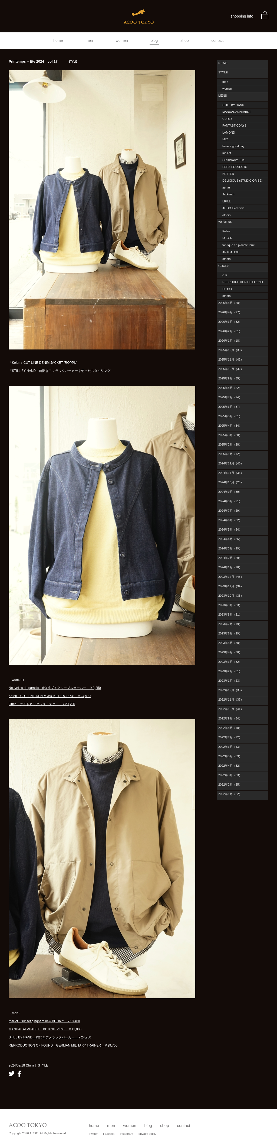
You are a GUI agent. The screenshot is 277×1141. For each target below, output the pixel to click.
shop (184, 40)
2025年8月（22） (230, 387)
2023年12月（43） (230, 576)
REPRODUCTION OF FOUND (242, 282)
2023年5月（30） (230, 642)
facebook (19, 1074)
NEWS (222, 62)
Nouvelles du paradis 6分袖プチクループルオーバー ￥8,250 (55, 688)
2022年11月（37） (230, 699)
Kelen (226, 231)
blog (154, 40)
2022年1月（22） (230, 794)
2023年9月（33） (230, 605)
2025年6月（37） (230, 406)
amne (226, 187)
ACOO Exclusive (233, 208)
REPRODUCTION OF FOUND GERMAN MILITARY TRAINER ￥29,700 (63, 1045)
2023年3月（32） (230, 661)
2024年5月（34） (230, 529)
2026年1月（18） (230, 340)
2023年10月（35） (230, 595)
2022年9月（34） (230, 718)
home (58, 40)
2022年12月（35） (230, 690)
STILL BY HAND (233, 105)
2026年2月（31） (230, 331)
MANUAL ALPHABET (236, 111)
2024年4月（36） (230, 539)
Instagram (126, 1133)
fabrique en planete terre (238, 245)
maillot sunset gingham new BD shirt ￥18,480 (44, 1021)
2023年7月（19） (230, 624)
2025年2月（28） (230, 444)
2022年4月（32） (230, 765)
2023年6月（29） (230, 633)
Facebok (108, 1133)
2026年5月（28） (230, 302)
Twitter (93, 1133)
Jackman (228, 194)
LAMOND (228, 132)
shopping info (242, 16)
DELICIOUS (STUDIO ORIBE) (242, 180)
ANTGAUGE (230, 252)
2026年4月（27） (230, 312)
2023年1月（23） (230, 680)
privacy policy (147, 1133)
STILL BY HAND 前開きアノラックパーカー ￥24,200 (50, 1037)
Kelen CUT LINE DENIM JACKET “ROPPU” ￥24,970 (50, 696)
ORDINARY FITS (233, 160)
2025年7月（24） (230, 397)
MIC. (225, 139)
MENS (222, 95)
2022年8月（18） (230, 727)
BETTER (228, 173)
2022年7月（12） (230, 737)
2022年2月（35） (230, 784)
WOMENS (225, 221)
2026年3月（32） (230, 321)
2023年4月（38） (230, 652)
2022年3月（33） (230, 775)
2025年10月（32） (230, 369)
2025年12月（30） (230, 350)
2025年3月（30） (230, 435)
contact (218, 40)
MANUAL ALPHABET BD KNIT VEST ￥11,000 (45, 1029)
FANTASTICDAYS (234, 125)
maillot (226, 153)
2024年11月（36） (230, 472)
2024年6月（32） (230, 520)
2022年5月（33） (230, 756)
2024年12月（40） (230, 463)
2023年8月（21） (230, 614)
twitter (12, 1074)
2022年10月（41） (230, 709)
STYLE (223, 72)
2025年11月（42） (230, 359)
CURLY (227, 118)
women (122, 40)
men (89, 40)
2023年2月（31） (230, 671)
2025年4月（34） (230, 425)
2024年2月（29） (230, 557)
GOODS (223, 265)
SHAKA (227, 289)
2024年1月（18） (230, 567)
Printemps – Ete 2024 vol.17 (43, 61)
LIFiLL (226, 201)
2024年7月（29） (230, 510)
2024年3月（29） (230, 548)
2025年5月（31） (230, 416)
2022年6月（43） (230, 746)
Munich (227, 238)
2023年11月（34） (230, 586)
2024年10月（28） (230, 482)
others (226, 215)
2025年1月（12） (230, 454)
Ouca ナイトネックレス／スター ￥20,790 (42, 704)
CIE (224, 275)
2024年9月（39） (230, 491)
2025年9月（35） (230, 378)
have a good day (233, 146)
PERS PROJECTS (234, 166)
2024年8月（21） (230, 501)
